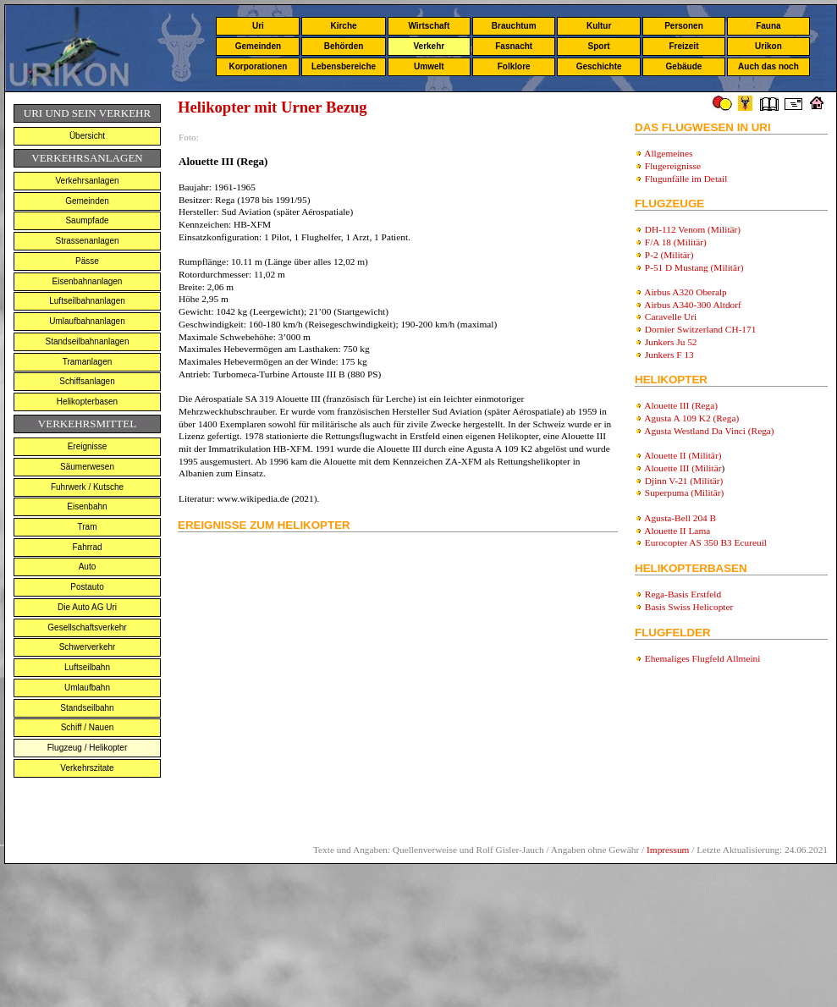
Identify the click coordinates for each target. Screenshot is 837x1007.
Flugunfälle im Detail (686, 178)
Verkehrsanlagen (86, 180)
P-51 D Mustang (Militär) (694, 267)
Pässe (87, 261)
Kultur (598, 25)
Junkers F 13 (669, 354)
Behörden (344, 46)
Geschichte (599, 66)
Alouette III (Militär (682, 468)
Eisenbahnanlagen (87, 281)
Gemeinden (258, 46)
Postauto (86, 587)
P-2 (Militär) (669, 255)
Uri (258, 25)
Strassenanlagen (86, 240)
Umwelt (429, 66)
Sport (599, 46)
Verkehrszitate (86, 768)
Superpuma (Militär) (684, 492)
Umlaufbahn (87, 687)
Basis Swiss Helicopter (689, 607)
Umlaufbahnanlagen (87, 321)
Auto (87, 566)
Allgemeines (668, 153)
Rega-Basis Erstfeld (683, 594)
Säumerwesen (87, 466)
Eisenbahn (87, 506)
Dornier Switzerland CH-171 (701, 329)
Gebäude (684, 66)
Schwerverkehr (87, 647)
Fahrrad (87, 547)
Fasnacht (513, 46)
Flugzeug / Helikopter (87, 747)
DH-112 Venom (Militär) (693, 229)
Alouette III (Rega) (681, 405)
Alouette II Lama (677, 531)
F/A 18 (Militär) (676, 242)
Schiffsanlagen (86, 381)
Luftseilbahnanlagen (87, 300)
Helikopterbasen (87, 401)
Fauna (768, 25)
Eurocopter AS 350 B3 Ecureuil (706, 542)
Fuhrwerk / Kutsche (87, 487)
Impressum (668, 850)
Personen (683, 25)
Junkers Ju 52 (671, 342)
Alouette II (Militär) (682, 455)
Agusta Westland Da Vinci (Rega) (709, 431)
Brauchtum (514, 25)
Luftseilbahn (87, 667)
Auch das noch (768, 66)
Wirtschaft (428, 25)
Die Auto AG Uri (87, 607)
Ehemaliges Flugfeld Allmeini (703, 658)
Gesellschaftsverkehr (86, 627)
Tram (87, 526)
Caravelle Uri (671, 316)
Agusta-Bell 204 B (680, 518)
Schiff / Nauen (87, 727)
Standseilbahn (86, 708)
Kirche (343, 25)
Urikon (768, 46)
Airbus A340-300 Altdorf (692, 305)
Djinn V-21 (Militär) (684, 481)
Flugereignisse (673, 166)
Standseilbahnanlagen (87, 341)
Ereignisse (87, 446)
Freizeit (683, 46)
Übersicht (87, 135)
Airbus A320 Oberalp (685, 292)
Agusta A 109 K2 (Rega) (691, 418)
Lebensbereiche (343, 66)
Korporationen (258, 66)
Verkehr (428, 46)
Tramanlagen (88, 361)
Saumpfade (86, 220)
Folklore (514, 66)
